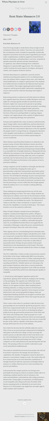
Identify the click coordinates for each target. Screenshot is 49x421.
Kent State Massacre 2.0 (24, 16)
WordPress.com (29, 416)
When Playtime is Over (13, 2)
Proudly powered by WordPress (24, 414)
